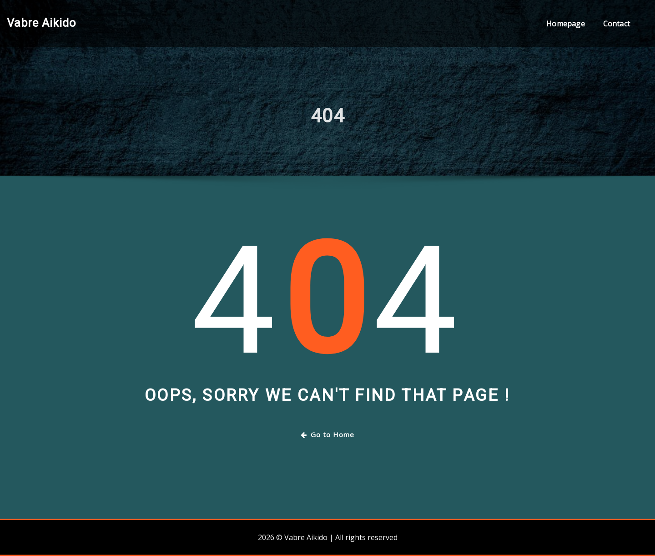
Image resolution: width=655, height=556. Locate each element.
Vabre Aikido (41, 23)
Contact (616, 24)
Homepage (565, 24)
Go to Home (327, 434)
